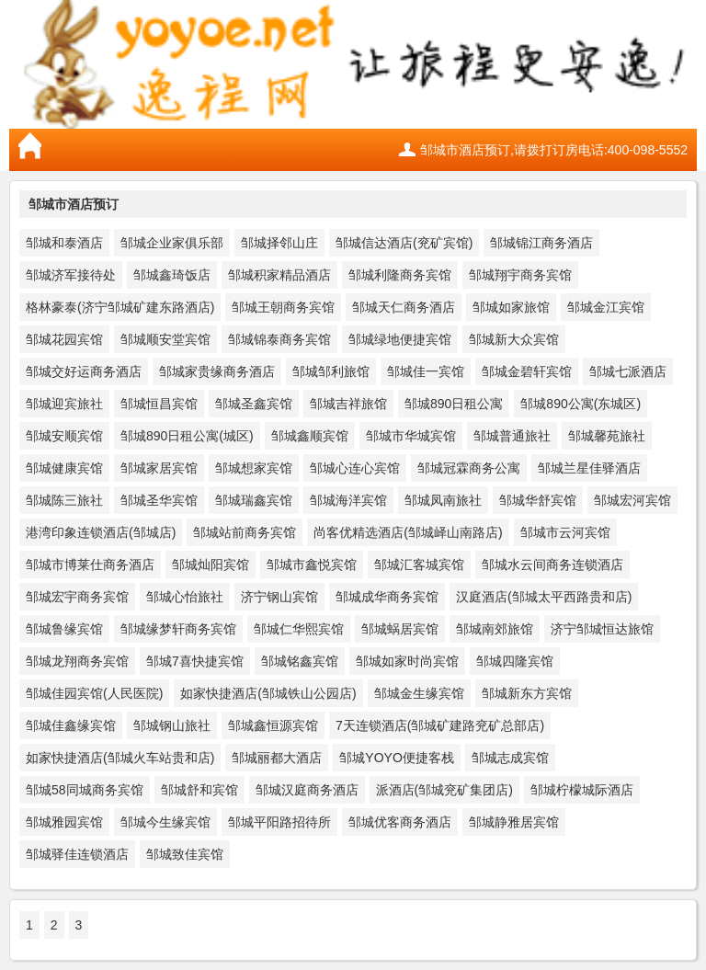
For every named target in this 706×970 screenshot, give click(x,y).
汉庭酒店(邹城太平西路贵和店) (544, 596)
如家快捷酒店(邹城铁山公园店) (268, 693)
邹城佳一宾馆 (425, 371)
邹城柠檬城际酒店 (581, 789)
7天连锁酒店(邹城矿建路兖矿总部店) (440, 725)
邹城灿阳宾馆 (210, 564)
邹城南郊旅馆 (494, 629)
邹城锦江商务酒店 (541, 242)
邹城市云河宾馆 (565, 532)
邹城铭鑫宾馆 (299, 661)
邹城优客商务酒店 (399, 822)
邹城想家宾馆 (253, 468)
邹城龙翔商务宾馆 (77, 661)
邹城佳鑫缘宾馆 (71, 725)
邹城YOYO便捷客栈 (396, 757)
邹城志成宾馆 (510, 757)
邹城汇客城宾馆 (419, 564)
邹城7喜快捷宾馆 (195, 661)
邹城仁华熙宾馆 (299, 629)
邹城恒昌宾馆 (159, 403)
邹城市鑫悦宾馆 (312, 564)
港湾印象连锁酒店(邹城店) (101, 532)
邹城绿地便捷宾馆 (399, 339)
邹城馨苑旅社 (606, 435)
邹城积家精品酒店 (279, 275)
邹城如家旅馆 (511, 307)
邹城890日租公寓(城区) (187, 435)
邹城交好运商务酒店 (84, 371)
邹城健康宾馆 (64, 468)
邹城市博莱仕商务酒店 (90, 564)
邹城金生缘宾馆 (419, 693)
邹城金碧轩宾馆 (527, 371)
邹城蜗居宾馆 (399, 629)
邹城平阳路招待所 (279, 822)
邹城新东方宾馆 (527, 693)
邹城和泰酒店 (64, 242)
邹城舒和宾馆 (199, 789)
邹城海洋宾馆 (348, 500)
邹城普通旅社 (512, 435)
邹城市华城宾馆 (411, 435)
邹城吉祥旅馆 (348, 403)
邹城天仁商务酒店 (403, 307)
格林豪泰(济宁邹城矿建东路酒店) (120, 307)
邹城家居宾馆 (159, 468)
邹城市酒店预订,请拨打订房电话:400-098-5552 (554, 150)
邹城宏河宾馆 (632, 500)
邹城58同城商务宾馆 (84, 789)
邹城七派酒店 (627, 371)
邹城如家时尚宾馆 (407, 661)
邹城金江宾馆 (605, 307)
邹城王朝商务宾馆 (283, 307)
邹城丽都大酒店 (277, 757)
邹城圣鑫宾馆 (253, 403)
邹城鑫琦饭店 (172, 275)
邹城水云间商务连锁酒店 (552, 564)
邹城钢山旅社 (172, 725)
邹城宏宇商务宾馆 (77, 596)
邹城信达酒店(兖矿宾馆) (404, 242)
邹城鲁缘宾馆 (64, 629)
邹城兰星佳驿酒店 (589, 468)
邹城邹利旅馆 (331, 371)
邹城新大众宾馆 (514, 339)
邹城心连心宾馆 (355, 468)
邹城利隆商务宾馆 (399, 275)
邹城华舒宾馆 (537, 500)
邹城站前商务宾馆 (244, 532)
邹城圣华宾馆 (159, 500)
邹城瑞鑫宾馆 (253, 500)
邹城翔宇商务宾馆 (520, 275)
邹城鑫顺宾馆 (309, 435)
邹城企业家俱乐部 (171, 242)
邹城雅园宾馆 (64, 822)
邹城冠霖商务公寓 (468, 468)
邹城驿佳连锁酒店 (77, 854)
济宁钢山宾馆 (279, 596)
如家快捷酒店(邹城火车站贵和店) (120, 757)
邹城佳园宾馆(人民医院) (94, 693)
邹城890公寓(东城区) (580, 403)
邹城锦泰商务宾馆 (279, 339)
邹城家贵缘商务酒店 (217, 371)
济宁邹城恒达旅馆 (602, 629)
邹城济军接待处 (71, 275)
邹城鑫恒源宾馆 (273, 725)
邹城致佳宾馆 (184, 854)
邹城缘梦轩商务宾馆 (178, 629)
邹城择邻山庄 (279, 242)
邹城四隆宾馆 (514, 661)
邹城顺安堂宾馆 (165, 339)
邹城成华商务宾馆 (387, 596)
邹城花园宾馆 (64, 339)
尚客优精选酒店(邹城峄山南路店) (407, 532)
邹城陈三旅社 (64, 500)
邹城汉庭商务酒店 (307, 789)
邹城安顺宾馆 (64, 435)
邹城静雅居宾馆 (514, 822)
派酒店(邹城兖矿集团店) (444, 789)
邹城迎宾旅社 (64, 403)
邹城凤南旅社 (443, 500)
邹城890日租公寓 (453, 403)
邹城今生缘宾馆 (165, 822)
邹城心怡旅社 (184, 596)
